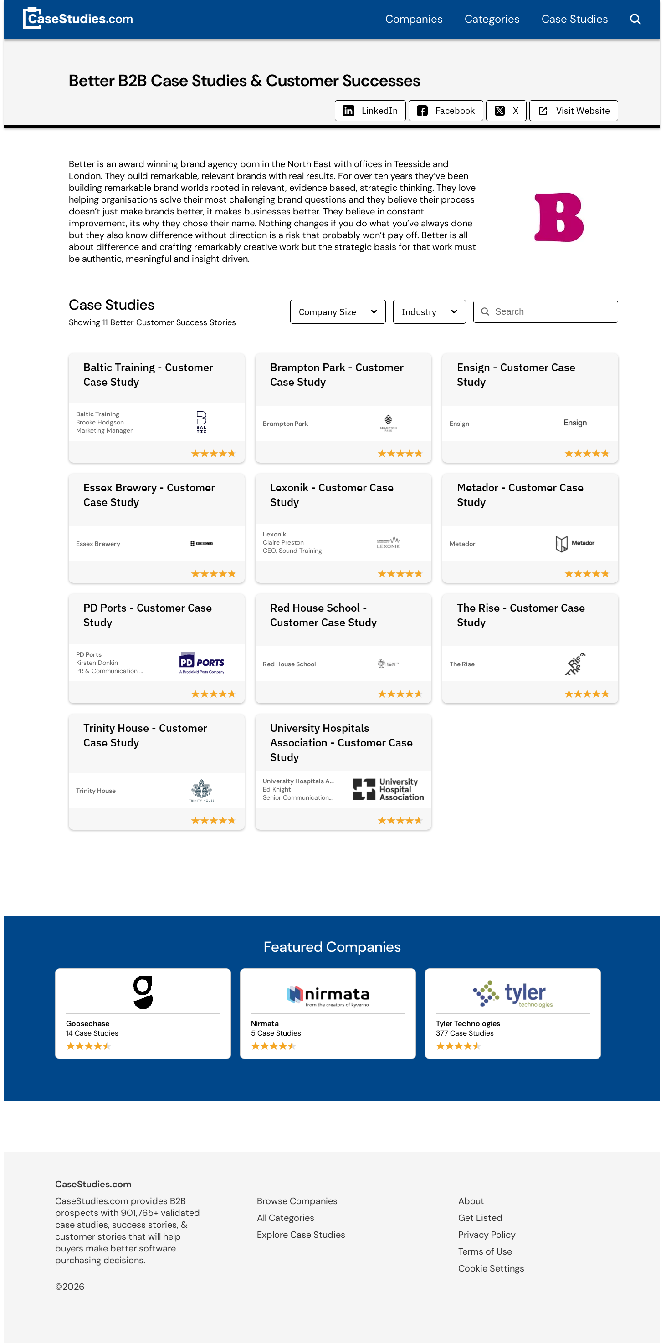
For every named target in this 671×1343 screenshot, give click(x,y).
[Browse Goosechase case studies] (143, 1013)
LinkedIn (370, 110)
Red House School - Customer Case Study (323, 614)
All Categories (285, 1218)
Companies (414, 19)
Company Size (338, 312)
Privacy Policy (487, 1235)
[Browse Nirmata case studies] (328, 1013)
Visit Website (574, 110)
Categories (492, 19)
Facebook (446, 110)
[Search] (552, 311)
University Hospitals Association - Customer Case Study (341, 742)
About (471, 1201)
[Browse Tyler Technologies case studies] (513, 1013)
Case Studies (575, 19)
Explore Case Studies (301, 1235)
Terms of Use (485, 1251)
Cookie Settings (491, 1268)
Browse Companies (297, 1201)
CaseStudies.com (93, 1184)
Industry (429, 312)
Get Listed (480, 1218)
